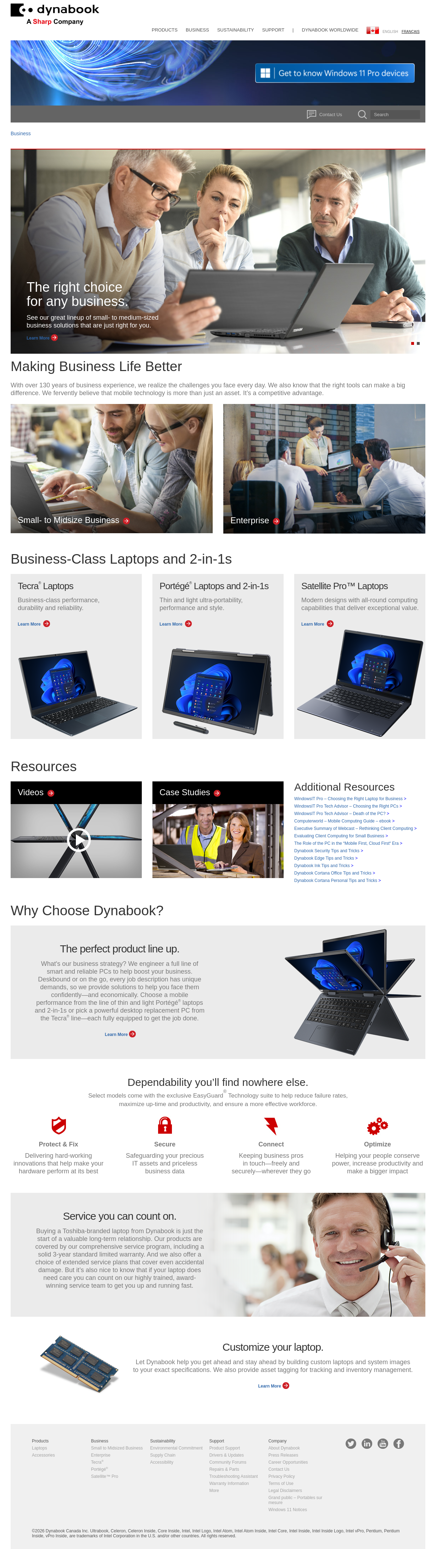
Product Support (224, 1448)
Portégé (99, 1469)
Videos (35, 792)
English (390, 32)
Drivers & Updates (226, 1455)
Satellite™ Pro (104, 1476)
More (214, 1490)
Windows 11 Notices (287, 1509)
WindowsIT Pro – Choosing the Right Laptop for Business (350, 798)
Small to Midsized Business (117, 1448)
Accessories (43, 1455)
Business (197, 30)
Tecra (97, 1462)
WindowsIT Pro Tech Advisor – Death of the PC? (341, 813)
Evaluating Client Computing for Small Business (341, 835)
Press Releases (283, 1455)
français (411, 32)
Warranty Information (229, 1483)
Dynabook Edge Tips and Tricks (326, 858)
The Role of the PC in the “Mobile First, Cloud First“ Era (348, 843)
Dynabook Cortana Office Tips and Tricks (334, 873)
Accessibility (161, 1462)
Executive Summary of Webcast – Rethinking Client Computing (355, 828)
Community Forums (227, 1462)
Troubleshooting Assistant (233, 1476)
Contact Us (330, 114)
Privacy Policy (281, 1476)
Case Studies (189, 792)
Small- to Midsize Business (73, 520)
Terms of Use (281, 1483)
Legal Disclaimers (285, 1490)
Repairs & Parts (224, 1469)
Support (273, 30)
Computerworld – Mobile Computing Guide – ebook (344, 821)
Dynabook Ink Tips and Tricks (323, 865)
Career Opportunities (288, 1462)
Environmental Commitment (176, 1448)
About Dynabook (284, 1448)
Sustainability (235, 30)
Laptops (39, 1448)
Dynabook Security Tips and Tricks (328, 850)
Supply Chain (162, 1455)
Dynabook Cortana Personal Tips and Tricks (337, 880)
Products (165, 30)
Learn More (41, 338)
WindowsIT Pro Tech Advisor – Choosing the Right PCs (348, 806)
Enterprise (254, 520)
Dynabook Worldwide (330, 30)
